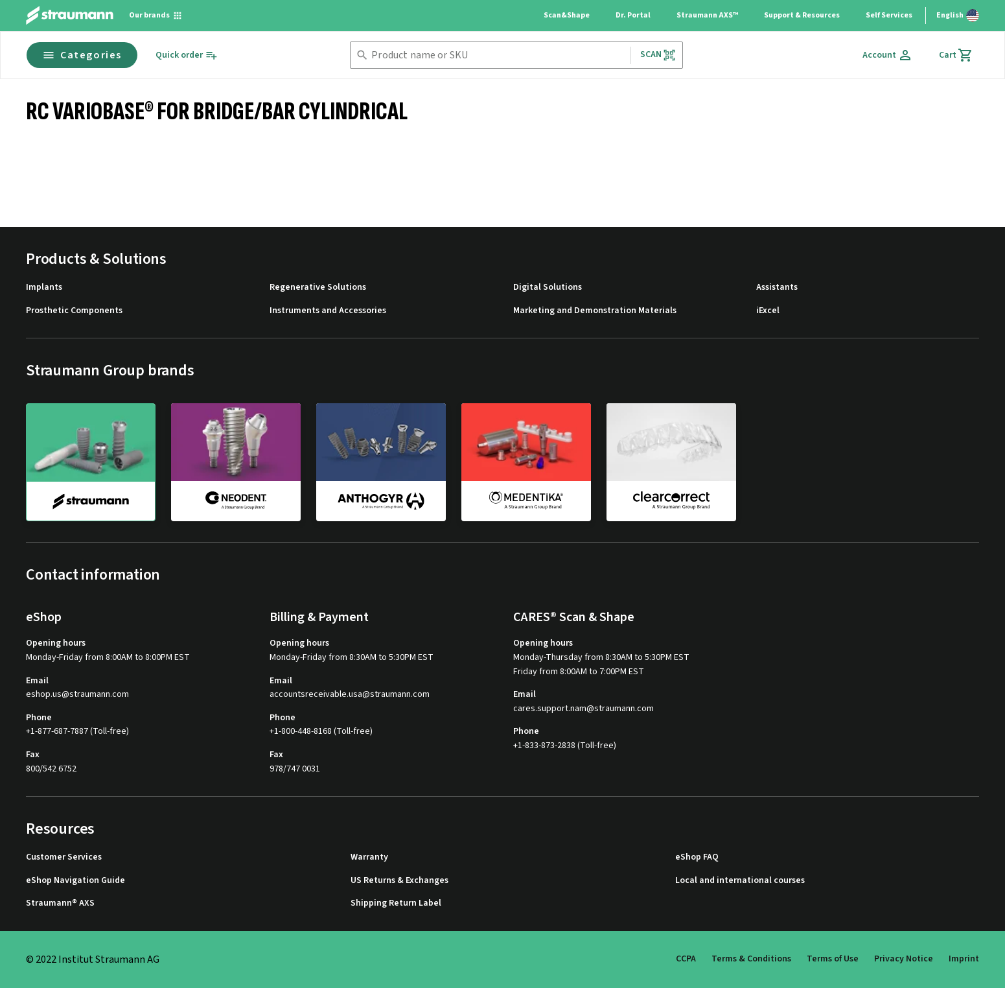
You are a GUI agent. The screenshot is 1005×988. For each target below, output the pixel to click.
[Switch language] (957, 15)
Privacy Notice (903, 958)
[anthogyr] (381, 461)
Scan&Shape (567, 15)
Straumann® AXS (60, 903)
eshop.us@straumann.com (77, 694)
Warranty (369, 857)
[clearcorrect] (671, 461)
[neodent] (236, 461)
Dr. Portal (633, 15)
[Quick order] (186, 55)
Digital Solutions (547, 287)
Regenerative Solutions (318, 287)
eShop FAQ (697, 857)
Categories (82, 55)
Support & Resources (802, 15)
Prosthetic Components (74, 311)
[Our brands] (155, 16)
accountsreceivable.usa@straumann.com (350, 694)
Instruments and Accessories (328, 311)
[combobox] (498, 55)
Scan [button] (658, 55)
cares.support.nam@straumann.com (583, 709)
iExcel (768, 311)
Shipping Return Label (396, 903)
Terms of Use (833, 958)
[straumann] (91, 462)
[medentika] (526, 461)
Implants (44, 287)
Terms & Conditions (751, 958)
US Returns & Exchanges (399, 881)
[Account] (887, 55)
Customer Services (64, 857)
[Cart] (956, 55)
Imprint (964, 958)
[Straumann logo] (69, 15)
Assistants (777, 287)
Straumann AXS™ (707, 15)
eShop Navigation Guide (75, 881)
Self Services (889, 15)
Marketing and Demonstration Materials (594, 311)
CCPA (686, 958)
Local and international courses (740, 881)
